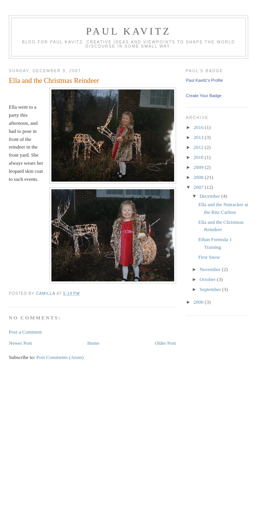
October (208, 279)
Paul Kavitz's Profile (204, 80)
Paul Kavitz (128, 31)
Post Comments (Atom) (60, 357)
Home (93, 343)
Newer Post (20, 343)
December (210, 196)
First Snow (209, 257)
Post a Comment (25, 332)
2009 (199, 167)
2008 (199, 177)
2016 (199, 127)
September (210, 289)
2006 (199, 302)
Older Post (165, 343)
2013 (199, 137)
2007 (199, 187)
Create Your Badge (204, 95)
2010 (199, 157)
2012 (199, 147)
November (210, 269)
